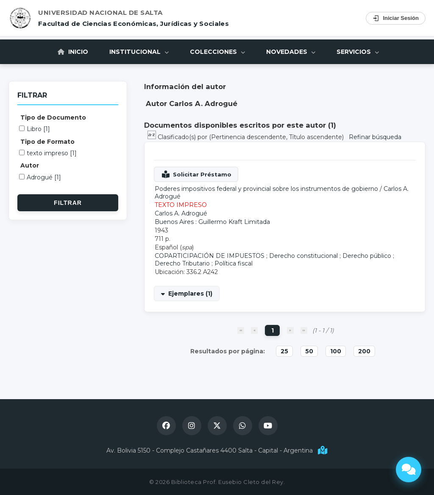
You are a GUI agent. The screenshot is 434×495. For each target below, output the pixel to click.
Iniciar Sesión (396, 18)
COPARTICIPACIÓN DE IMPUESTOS (209, 256)
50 (309, 351)
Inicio (73, 52)
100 (335, 351)
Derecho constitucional (303, 256)
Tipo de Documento (53, 117)
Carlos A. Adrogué (181, 213)
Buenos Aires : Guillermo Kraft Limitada (212, 222)
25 (284, 351)
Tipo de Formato (47, 141)
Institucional (139, 52)
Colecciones (217, 52)
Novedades (290, 52)
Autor (29, 165)
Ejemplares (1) (190, 293)
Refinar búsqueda (375, 137)
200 (364, 351)
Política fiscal (233, 263)
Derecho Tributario (182, 263)
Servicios (358, 52)
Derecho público (366, 256)
